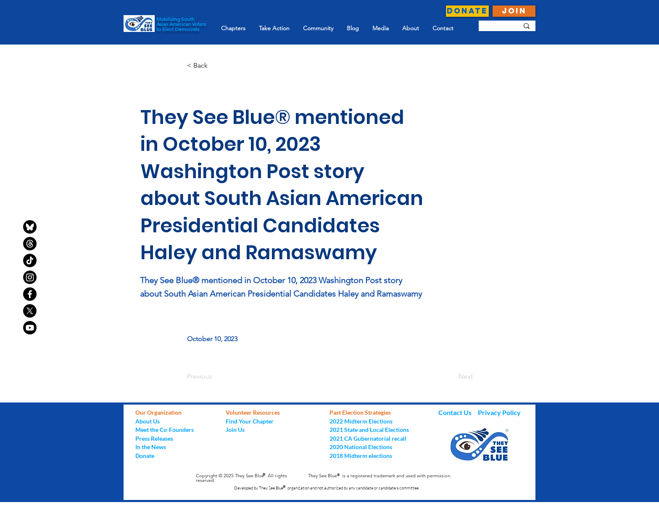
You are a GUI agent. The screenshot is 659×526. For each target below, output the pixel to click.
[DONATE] (467, 11)
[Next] (452, 376)
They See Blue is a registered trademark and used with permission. (379, 476)
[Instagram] (30, 277)
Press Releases (154, 438)
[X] (30, 311)
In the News (150, 446)
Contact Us (455, 412)
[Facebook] (30, 294)
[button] (215, 65)
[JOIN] (514, 11)
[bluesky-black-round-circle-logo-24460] (30, 227)
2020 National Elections (361, 446)
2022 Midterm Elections (361, 421)
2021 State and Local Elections (369, 429)
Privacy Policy (499, 412)
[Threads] (30, 243)
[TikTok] (30, 260)
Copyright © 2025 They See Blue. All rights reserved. (241, 478)
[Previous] (215, 376)
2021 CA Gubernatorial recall (368, 438)
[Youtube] (30, 327)
